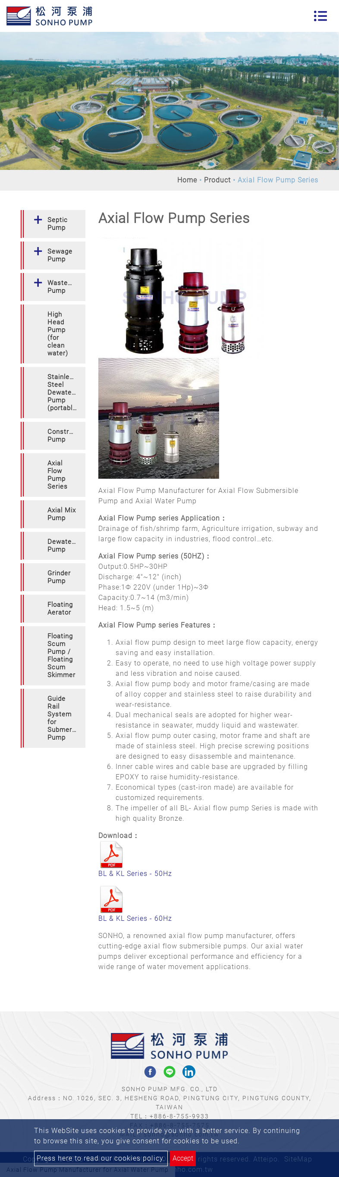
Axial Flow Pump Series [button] (57, 474)
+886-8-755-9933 (179, 1116)
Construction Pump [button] (66, 435)
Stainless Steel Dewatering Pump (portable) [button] (65, 392)
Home (187, 180)
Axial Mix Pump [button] (61, 514)
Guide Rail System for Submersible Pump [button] (66, 718)
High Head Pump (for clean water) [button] (57, 334)
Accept (183, 1158)
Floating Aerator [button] (60, 608)
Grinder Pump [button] (59, 577)
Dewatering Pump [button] (65, 545)
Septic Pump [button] (57, 224)
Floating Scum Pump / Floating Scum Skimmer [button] (61, 655)
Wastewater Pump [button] (66, 287)
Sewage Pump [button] (59, 255)
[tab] (53, 224)
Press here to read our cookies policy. (101, 1158)
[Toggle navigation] (320, 16)
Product (217, 180)
